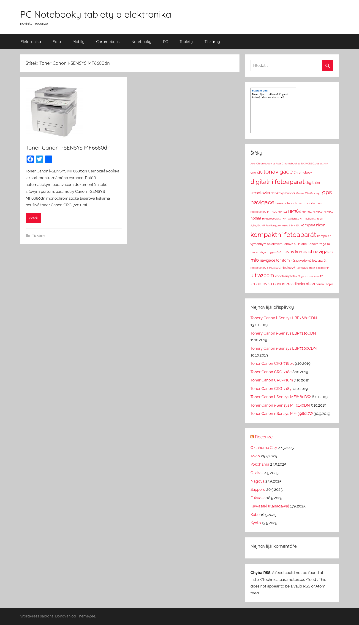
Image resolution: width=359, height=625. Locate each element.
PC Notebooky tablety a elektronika (95, 14)
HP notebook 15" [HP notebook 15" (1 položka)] (272, 218)
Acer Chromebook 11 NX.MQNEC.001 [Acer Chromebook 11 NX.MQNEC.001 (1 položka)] (297, 163)
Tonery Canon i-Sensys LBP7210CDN (283, 333)
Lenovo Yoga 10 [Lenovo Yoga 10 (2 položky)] (319, 244)
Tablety (186, 41)
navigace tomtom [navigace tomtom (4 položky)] (275, 260)
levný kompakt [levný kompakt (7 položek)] (297, 251)
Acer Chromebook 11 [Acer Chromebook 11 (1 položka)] (262, 163)
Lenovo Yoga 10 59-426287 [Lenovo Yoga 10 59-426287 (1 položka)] (266, 252)
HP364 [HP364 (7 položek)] (294, 211)
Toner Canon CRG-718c (270, 372)
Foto (57, 41)
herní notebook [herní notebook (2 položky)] (286, 203)
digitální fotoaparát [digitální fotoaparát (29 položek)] (277, 181)
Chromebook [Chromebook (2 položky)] (303, 172)
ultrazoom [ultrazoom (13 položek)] (262, 275)
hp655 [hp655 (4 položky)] (255, 218)
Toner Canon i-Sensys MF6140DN (280, 405)
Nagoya (257, 481)
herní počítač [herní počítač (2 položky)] (307, 203)
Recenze (264, 437)
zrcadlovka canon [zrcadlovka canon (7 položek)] (267, 283)
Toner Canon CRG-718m (271, 380)
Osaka (255, 472)
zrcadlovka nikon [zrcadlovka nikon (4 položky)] (300, 284)
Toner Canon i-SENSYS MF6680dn (68, 147)
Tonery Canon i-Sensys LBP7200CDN (283, 348)
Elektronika (31, 41)
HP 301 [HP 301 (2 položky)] (272, 211)
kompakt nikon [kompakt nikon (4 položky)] (312, 225)
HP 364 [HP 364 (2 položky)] (307, 211)
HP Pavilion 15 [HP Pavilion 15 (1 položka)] (291, 218)
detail (33, 218)
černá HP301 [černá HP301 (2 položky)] (324, 284)
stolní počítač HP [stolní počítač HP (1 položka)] (319, 267)
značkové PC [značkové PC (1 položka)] (316, 276)
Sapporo (257, 489)
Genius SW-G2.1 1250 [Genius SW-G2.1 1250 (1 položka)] (308, 193)
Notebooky (141, 41)
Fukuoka (258, 498)
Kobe (255, 514)
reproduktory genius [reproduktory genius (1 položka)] (262, 267)
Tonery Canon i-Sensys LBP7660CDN (283, 318)
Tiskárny (212, 41)
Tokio (255, 456)
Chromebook (108, 41)
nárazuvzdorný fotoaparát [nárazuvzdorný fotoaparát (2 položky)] (308, 260)
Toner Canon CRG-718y (270, 388)
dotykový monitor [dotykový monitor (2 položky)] (283, 193)
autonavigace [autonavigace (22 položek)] (275, 171)
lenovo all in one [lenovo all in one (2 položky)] (295, 244)
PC (165, 41)
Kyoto (255, 522)
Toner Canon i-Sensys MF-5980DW (281, 413)
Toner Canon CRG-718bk (272, 363)
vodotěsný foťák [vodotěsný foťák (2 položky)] (286, 276)
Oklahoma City (263, 447)
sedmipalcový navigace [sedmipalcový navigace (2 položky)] (291, 267)
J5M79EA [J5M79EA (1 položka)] (294, 225)
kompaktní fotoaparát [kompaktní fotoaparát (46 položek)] (283, 235)
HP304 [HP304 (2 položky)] (282, 211)
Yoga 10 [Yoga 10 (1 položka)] (302, 276)
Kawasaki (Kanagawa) (269, 506)
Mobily (78, 41)
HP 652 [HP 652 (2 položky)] (328, 211)
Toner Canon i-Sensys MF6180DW (280, 396)
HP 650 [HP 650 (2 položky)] (318, 211)
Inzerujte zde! (260, 90)
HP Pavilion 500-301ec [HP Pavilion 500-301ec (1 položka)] (274, 225)
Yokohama (259, 464)
